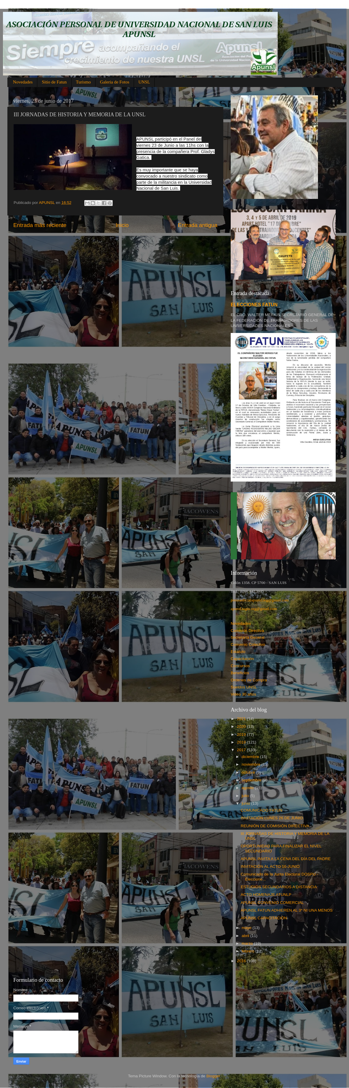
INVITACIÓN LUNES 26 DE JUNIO (272, 818)
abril (246, 936)
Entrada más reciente (40, 225)
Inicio (122, 225)
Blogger (213, 1076)
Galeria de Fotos (114, 82)
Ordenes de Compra (249, 680)
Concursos (240, 666)
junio (246, 803)
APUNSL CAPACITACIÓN (264, 918)
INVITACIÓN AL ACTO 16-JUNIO (270, 866)
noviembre (251, 764)
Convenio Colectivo (248, 644)
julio (246, 796)
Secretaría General (247, 637)
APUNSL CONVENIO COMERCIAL (272, 902)
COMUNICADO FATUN (261, 810)
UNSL (144, 82)
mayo (247, 928)
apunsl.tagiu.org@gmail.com (254, 608)
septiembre (252, 780)
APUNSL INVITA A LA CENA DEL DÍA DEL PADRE (286, 859)
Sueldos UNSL (244, 687)
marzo (248, 943)
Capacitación (242, 658)
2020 (242, 726)
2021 (242, 719)
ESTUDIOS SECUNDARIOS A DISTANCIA (279, 887)
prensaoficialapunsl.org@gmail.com (260, 600)
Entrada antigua (197, 225)
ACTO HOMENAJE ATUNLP (266, 894)
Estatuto (238, 651)
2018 (242, 742)
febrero (249, 951)
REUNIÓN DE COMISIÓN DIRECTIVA (275, 826)
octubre (249, 772)
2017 (242, 750)
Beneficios (240, 673)
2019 (242, 734)
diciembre (251, 756)
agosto (248, 788)
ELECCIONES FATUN (254, 304)
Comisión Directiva (247, 630)
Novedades (23, 82)
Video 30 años (243, 694)
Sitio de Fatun (54, 82)
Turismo (83, 82)
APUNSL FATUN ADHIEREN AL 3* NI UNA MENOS (287, 910)
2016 (242, 961)
